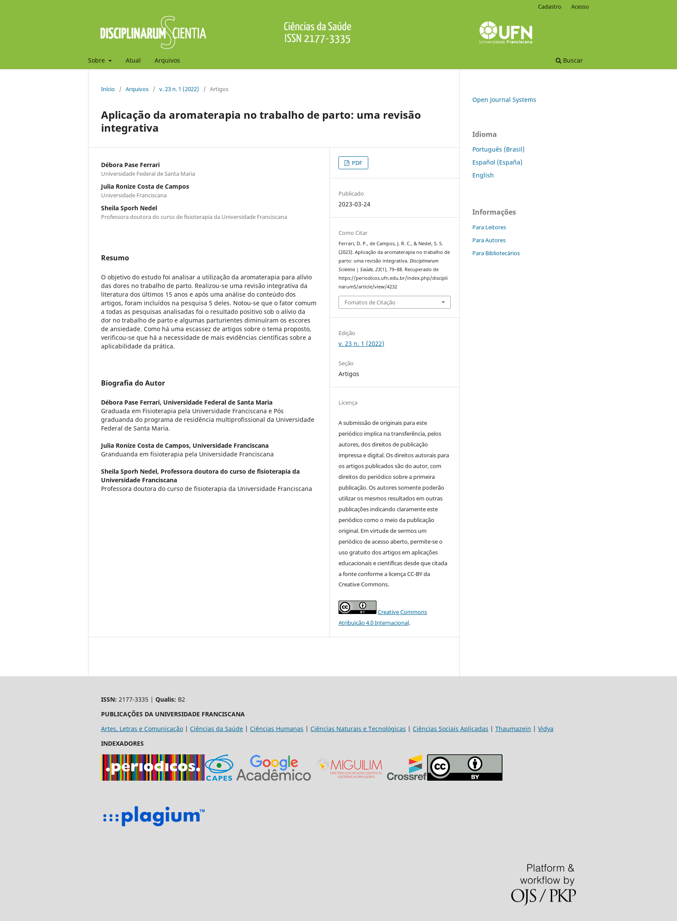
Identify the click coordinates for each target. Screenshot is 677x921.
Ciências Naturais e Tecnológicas (358, 729)
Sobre (97, 60)
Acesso (580, 6)
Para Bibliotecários (496, 253)
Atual (133, 60)
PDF (356, 163)
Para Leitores (489, 227)
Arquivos (167, 60)
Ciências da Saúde (216, 729)
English (483, 175)
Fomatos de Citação (370, 302)
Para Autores (489, 240)
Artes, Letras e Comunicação (142, 729)
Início (108, 89)
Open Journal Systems (504, 99)
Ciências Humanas (277, 729)
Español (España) (497, 162)
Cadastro (549, 6)
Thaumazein (513, 729)
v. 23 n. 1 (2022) (179, 89)
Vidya (546, 729)
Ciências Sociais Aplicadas (450, 729)
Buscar (569, 60)
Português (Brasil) (498, 149)
